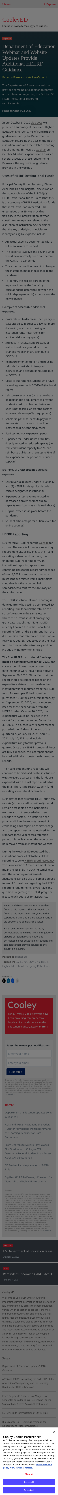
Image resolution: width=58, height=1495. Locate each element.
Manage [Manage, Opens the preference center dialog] (29, 1474)
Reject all (29, 1482)
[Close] (54, 1431)
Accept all (29, 1490)
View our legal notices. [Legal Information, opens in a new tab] (21, 1467)
